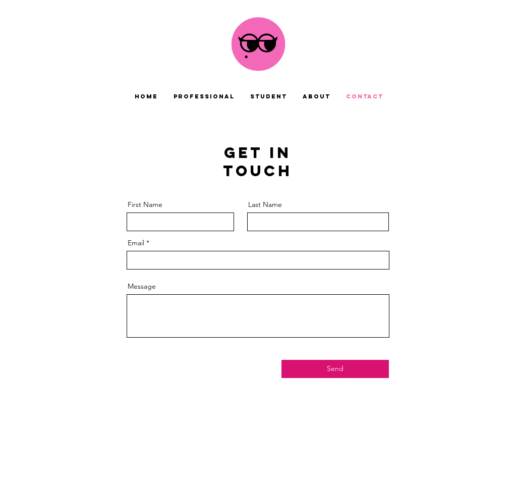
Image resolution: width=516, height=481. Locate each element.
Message (142, 286)
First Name (145, 204)
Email (136, 242)
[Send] (335, 369)
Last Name (265, 204)
